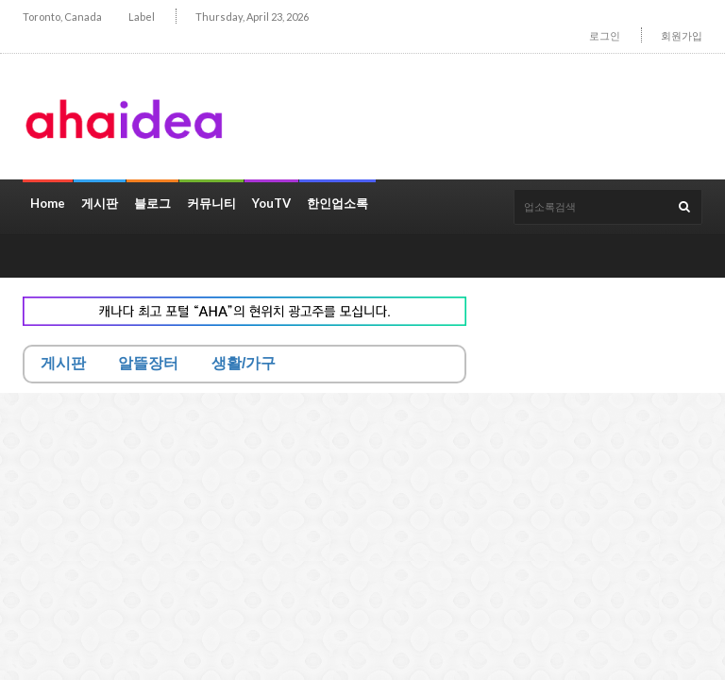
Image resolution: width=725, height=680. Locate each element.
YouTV (271, 203)
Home (47, 203)
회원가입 (681, 35)
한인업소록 (337, 203)
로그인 (604, 35)
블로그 (152, 203)
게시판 (99, 203)
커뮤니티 (211, 203)
